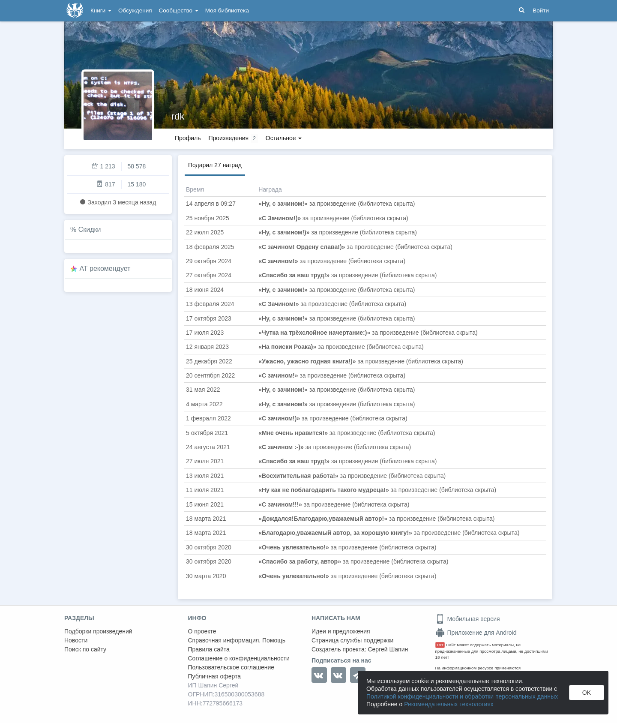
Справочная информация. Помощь (237, 640)
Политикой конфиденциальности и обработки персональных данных (462, 696)
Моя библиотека (227, 10)
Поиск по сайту (85, 649)
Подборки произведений (98, 631)
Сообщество (178, 10)
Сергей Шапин (388, 649)
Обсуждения (135, 10)
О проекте (202, 631)
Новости (75, 640)
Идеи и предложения (340, 631)
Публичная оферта (214, 676)
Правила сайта (209, 649)
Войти (541, 10)
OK (586, 692)
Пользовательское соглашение (231, 667)
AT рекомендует (105, 268)
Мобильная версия (467, 619)
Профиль (188, 138)
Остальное (284, 138)
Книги (100, 10)
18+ (440, 644)
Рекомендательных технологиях (449, 704)
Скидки (89, 229)
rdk (178, 116)
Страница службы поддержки (352, 640)
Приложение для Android (476, 632)
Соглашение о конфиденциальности (239, 658)
